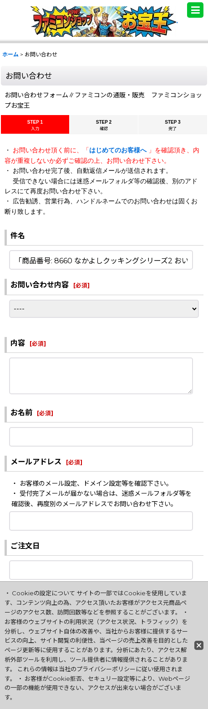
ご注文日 (25, 545)
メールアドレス (35, 461)
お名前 (21, 412)
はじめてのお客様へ (118, 150)
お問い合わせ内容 (39, 284)
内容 (17, 342)
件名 (17, 235)
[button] (195, 10)
